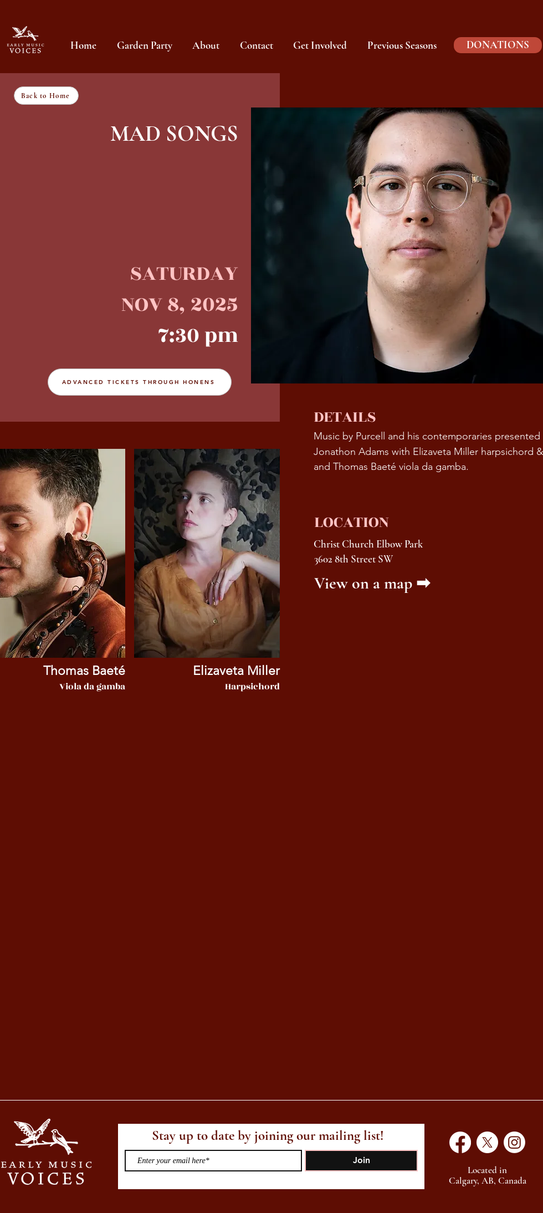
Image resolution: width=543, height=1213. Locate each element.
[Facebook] (460, 1142)
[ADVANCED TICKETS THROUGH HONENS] (140, 382)
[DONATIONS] (498, 45)
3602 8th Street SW (353, 558)
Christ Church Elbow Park (368, 544)
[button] (402, 45)
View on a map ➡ (372, 583)
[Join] (361, 1160)
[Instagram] (514, 1142)
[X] (487, 1142)
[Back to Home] (46, 95)
